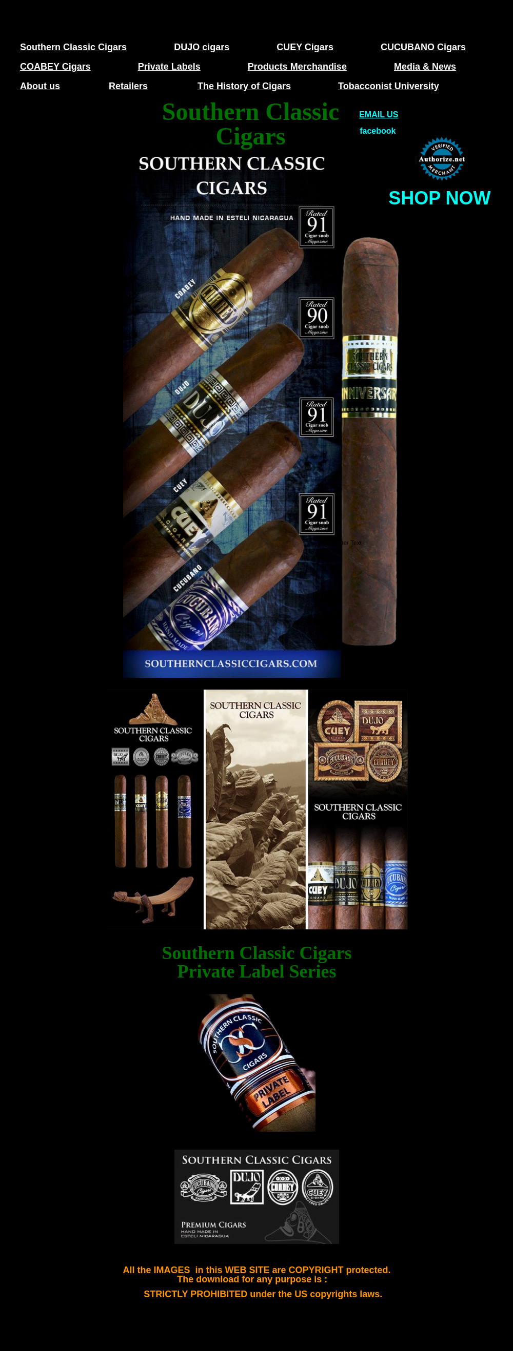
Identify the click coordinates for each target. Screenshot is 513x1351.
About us (40, 86)
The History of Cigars (244, 86)
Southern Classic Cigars (73, 47)
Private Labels (169, 66)
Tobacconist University (388, 86)
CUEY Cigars (305, 47)
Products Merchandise (297, 66)
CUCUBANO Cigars (423, 47)
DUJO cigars (201, 47)
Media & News (425, 66)
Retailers (128, 86)
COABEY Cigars (55, 66)
